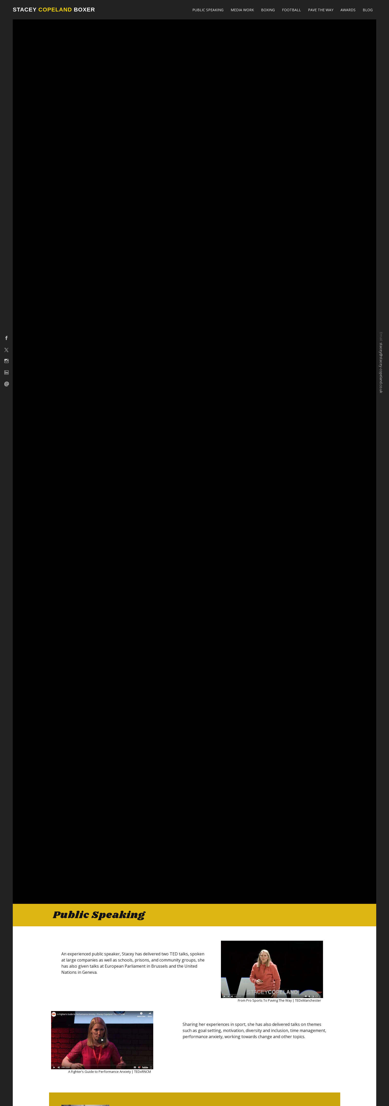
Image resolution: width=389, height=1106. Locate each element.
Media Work (242, 9)
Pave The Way (320, 9)
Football (291, 9)
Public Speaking (207, 9)
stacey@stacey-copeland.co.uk (381, 368)
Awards (348, 9)
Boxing (268, 9)
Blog (368, 9)
